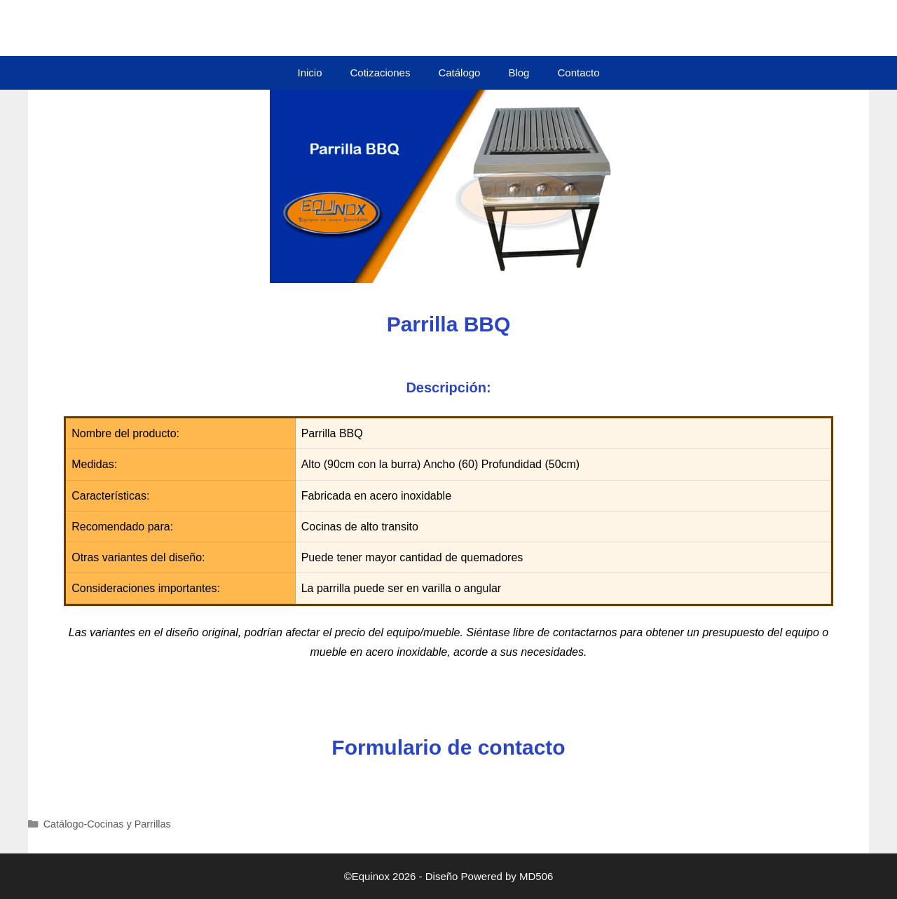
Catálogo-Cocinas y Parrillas (107, 824)
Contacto (578, 72)
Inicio (309, 72)
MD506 (536, 876)
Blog (518, 72)
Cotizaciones (380, 72)
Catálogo (459, 72)
